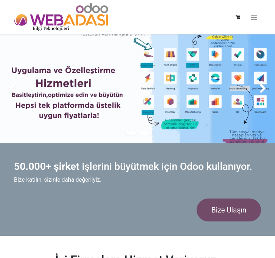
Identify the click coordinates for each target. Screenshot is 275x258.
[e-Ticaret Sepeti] (237, 17)
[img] (11, 88)
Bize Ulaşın (228, 210)
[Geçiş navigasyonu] (254, 17)
